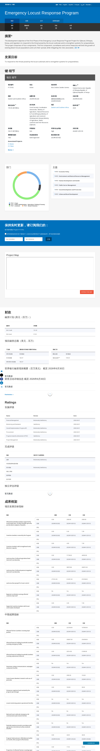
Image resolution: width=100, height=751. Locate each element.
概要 (12, 21)
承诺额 (10, 128)
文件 (41, 21)
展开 (77, 48)
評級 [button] (56, 27)
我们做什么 (8, 4)
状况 (31, 85)
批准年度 (76, 105)
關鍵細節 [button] (27, 27)
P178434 (11, 144)
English (65, 4)
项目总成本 (12, 105)
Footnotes (8, 394)
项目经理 (54, 85)
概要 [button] (12, 27)
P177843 (11, 146)
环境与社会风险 (56, 128)
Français (77, 4)
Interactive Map (86, 292)
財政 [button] (41, 27)
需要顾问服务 (12, 135)
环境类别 (32, 128)
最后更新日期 (55, 135)
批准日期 (54, 96)
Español (71, 4)
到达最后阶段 (34, 135)
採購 (26, 21)
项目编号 (10, 85)
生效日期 (75, 96)
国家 (9, 96)
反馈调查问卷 (91, 743)
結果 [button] (70, 27)
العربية (82, 4)
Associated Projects (15, 141)
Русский (88, 4)
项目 (13, 4)
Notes (10, 150)
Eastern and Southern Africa (60, 107)
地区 (52, 105)
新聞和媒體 (56, 21)
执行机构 (32, 105)
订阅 (48, 239)
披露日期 (32, 96)
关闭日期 (75, 128)
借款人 (75, 85)
